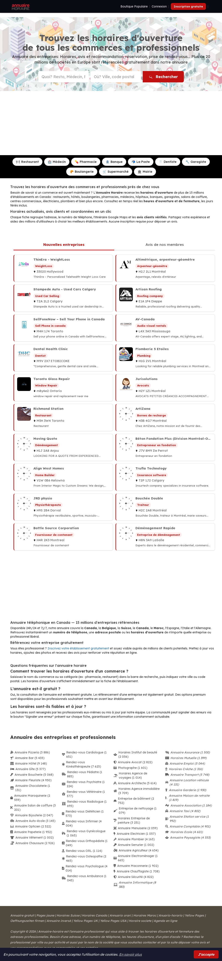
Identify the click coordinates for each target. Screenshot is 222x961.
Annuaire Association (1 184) (188, 805)
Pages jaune (45, 915)
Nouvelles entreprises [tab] (63, 244)
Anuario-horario (170, 915)
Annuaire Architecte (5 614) (135, 783)
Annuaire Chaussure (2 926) (32, 843)
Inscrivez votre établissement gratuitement (78, 648)
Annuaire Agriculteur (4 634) (136, 850)
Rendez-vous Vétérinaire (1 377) (83, 794)
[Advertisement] (111, 123)
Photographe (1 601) (130, 768)
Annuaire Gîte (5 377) (28, 769)
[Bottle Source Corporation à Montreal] (63, 537)
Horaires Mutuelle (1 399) (186, 758)
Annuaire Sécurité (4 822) (134, 877)
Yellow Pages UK (85, 921)
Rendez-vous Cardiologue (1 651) (84, 754)
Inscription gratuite (188, 6)
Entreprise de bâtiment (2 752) (134, 801)
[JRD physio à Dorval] (63, 507)
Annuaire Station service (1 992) (187, 819)
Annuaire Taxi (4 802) (182, 811)
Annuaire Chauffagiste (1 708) (137, 871)
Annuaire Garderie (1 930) (185, 790)
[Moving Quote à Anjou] (63, 447)
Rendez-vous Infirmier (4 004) (82, 823)
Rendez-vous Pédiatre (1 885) (82, 774)
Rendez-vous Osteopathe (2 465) (84, 858)
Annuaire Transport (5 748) (187, 775)
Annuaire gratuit (22, 915)
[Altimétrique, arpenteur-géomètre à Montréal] (165, 268)
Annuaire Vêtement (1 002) (32, 837)
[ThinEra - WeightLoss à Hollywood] (63, 268)
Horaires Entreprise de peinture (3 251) (132, 820)
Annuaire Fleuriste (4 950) (31, 780)
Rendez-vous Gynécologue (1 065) (83, 833)
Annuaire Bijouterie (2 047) (31, 815)
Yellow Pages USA (113, 921)
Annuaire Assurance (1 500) (187, 752)
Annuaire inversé (58, 921)
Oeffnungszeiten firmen (27, 921)
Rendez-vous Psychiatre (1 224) (83, 784)
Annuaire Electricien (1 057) (135, 834)
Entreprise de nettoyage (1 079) (135, 811)
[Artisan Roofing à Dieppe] (165, 298)
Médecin (57, 162)
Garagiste (196, 162)
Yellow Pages (194, 915)
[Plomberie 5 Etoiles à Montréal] (165, 357)
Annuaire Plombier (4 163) (134, 839)
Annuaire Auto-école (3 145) (33, 821)
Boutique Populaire (134, 6)
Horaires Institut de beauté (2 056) (135, 754)
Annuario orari (120, 915)
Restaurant (27, 162)
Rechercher (163, 76)
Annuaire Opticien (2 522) (30, 826)
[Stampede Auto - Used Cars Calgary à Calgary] (63, 298)
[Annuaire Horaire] (20, 6)
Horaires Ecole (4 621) (184, 832)
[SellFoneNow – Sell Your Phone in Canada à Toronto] (63, 328)
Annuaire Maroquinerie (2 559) (30, 798)
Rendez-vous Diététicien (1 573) (83, 813)
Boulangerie (82, 171)
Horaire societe (140, 921)
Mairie (145, 171)
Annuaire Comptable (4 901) (187, 826)
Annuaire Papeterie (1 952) (31, 832)
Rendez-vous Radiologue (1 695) (84, 804)
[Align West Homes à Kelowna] (63, 477)
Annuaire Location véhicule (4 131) (187, 782)
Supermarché (116, 171)
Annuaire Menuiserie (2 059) (136, 828)
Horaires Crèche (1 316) (184, 769)
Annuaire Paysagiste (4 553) (188, 837)
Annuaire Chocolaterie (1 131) (30, 788)
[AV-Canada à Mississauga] (165, 328)
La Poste (141, 162)
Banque (114, 162)
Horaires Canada (94, 915)
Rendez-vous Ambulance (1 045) (84, 878)
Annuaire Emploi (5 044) (185, 763)
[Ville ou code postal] (115, 77)
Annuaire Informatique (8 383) (135, 885)
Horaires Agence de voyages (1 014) (130, 775)
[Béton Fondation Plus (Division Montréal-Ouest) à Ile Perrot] (165, 447)
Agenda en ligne (165, 921)
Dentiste (168, 162)
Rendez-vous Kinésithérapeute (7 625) (81, 764)
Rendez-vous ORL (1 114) (82, 851)
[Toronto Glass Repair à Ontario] (63, 387)
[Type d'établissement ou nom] (63, 77)
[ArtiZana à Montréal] (165, 417)
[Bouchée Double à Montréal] (165, 507)
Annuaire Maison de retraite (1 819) (187, 798)
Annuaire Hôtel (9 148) (28, 763)
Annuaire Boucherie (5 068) (32, 775)
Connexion (159, 6)
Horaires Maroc (144, 915)
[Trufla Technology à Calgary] (165, 477)
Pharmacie (86, 162)
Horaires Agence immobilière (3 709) (137, 791)
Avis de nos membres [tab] (165, 244)
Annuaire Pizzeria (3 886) (30, 752)
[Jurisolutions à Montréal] (165, 387)
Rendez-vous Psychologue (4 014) (84, 868)
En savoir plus (130, 954)
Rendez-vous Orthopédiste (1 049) (85, 843)
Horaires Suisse (68, 915)
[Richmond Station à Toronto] (63, 417)
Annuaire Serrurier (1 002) (134, 845)
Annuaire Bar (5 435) (27, 758)
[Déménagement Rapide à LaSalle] (165, 537)
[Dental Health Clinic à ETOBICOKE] (63, 357)
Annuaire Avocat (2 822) (133, 762)
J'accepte (206, 954)
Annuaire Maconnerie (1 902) (136, 866)
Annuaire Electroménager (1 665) (136, 858)
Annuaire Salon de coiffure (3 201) (33, 808)
